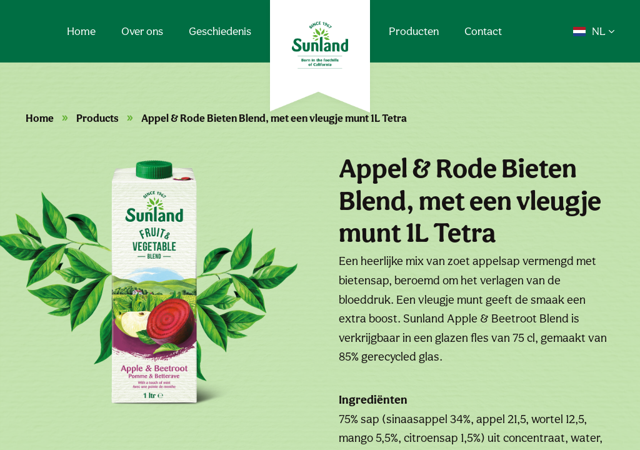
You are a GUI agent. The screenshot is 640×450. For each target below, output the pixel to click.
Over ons (142, 31)
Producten (414, 31)
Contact (483, 31)
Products (97, 118)
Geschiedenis (220, 31)
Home (81, 31)
